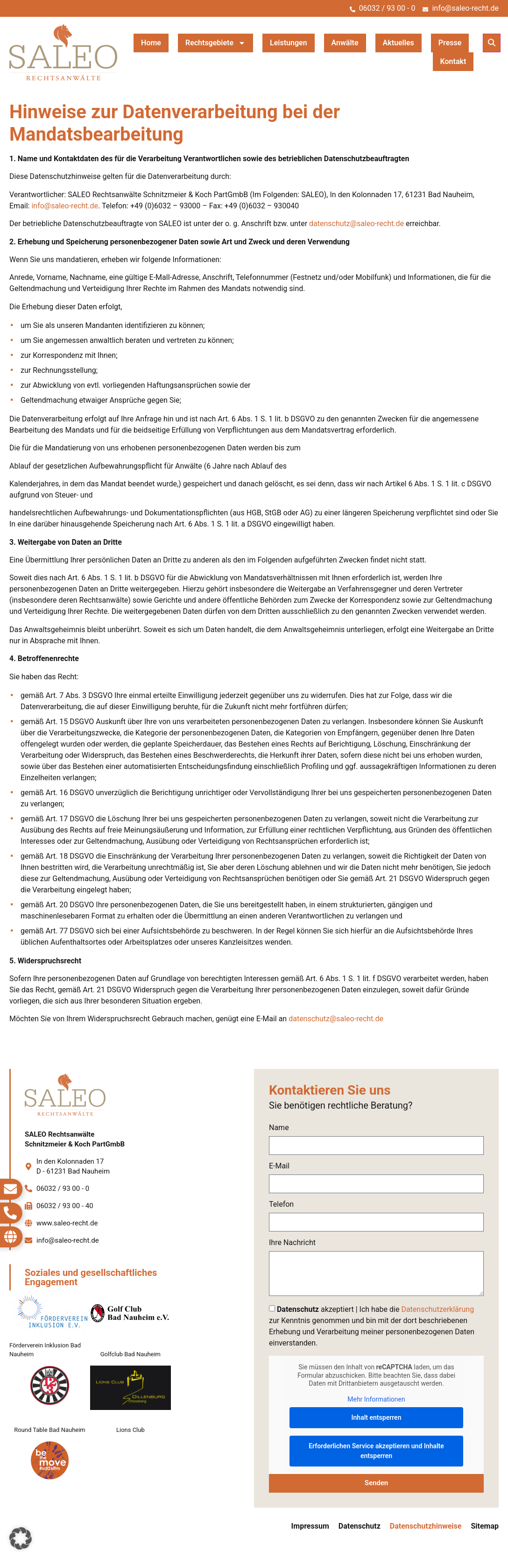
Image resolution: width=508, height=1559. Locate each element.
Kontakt (453, 61)
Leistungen (288, 42)
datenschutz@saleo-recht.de (356, 223)
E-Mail (279, 1166)
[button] (492, 43)
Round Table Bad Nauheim (49, 1429)
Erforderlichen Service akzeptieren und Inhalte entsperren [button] (376, 1450)
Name (279, 1128)
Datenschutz (360, 1526)
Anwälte (345, 42)
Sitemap (485, 1526)
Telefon (281, 1205)
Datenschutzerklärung (437, 1309)
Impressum (310, 1526)
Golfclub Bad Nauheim (130, 1354)
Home (151, 42)
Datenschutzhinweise (426, 1526)
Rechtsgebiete (215, 43)
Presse (450, 42)
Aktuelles (398, 42)
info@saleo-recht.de (64, 205)
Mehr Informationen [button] (376, 1398)
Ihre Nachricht (292, 1243)
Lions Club (130, 1429)
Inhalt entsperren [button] (377, 1417)
